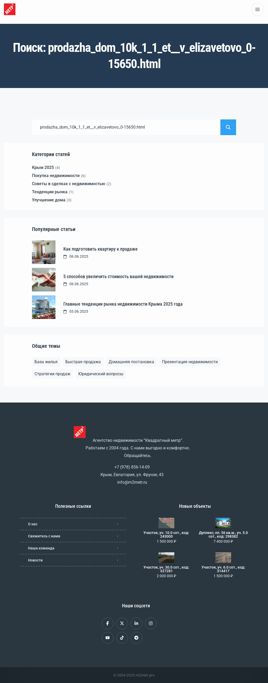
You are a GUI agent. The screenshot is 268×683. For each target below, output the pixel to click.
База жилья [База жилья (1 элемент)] (46, 361)
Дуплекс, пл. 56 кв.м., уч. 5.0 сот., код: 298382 (223, 534)
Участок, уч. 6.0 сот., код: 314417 (223, 569)
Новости (35, 560)
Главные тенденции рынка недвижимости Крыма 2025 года (123, 304)
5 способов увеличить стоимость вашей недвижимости (118, 276)
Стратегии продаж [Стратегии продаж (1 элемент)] (52, 373)
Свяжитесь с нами (44, 536)
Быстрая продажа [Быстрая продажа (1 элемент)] (83, 361)
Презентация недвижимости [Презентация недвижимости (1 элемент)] (190, 361)
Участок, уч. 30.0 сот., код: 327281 (166, 569)
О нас (32, 524)
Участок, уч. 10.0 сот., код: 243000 (166, 534)
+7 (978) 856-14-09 (132, 467)
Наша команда (41, 548)
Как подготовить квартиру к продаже (100, 249)
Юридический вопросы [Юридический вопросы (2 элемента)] (100, 373)
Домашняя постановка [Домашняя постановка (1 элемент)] (131, 361)
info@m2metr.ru (132, 482)
